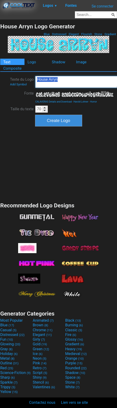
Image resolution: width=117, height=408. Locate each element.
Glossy (74, 339)
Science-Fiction (15, 372)
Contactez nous (42, 402)
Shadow (58, 62)
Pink (40, 363)
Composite (12, 68)
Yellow (9, 391)
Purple (73, 363)
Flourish (87, 34)
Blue (46, 34)
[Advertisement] (58, 164)
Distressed (59, 34)
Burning (74, 325)
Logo (32, 62)
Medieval (76, 353)
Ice (37, 353)
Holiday (9, 353)
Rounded (76, 368)
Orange (74, 358)
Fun (6, 339)
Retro (39, 368)
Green (41, 349)
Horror (93, 101)
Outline (9, 363)
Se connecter (102, 6)
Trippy (7, 387)
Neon (39, 358)
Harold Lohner (80, 101)
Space (72, 377)
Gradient (110, 34)
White (72, 387)
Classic (73, 330)
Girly (39, 339)
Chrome (42, 330)
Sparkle (8, 382)
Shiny (40, 377)
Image (81, 62)
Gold (40, 344)
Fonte (29, 93)
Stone (98, 34)
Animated (43, 320)
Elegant (74, 34)
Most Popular (11, 320)
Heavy (73, 349)
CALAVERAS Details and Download (53, 101)
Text (6, 62)
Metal (7, 358)
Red (6, 368)
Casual (8, 330)
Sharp (7, 377)
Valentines (44, 387)
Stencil (41, 382)
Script (40, 372)
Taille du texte (22, 109)
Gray (6, 349)
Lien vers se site (74, 402)
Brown (40, 325)
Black (73, 320)
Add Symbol (18, 84)
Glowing (10, 344)
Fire (70, 334)
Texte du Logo (22, 81)
